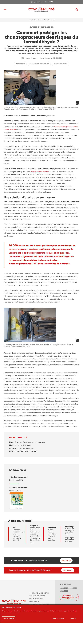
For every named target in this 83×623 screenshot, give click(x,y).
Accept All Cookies (58, 619)
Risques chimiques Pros (40, 172)
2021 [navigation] (66, 591)
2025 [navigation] (66, 588)
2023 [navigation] (75, 588)
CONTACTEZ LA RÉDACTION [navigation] (39, 593)
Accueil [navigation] (30, 20)
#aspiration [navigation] (20, 64)
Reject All (73, 619)
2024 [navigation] (71, 588)
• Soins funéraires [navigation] (49, 20)
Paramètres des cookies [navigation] (39, 604)
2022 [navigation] (62, 591)
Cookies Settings (8, 619)
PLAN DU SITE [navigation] (34, 601)
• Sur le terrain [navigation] (38, 20)
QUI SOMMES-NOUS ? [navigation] (37, 596)
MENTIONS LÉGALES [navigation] (36, 599)
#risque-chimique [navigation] (60, 64)
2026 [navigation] (62, 588)
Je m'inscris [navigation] (66, 560)
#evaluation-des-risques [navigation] (39, 64)
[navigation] (41, 2)
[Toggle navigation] (5, 9)
